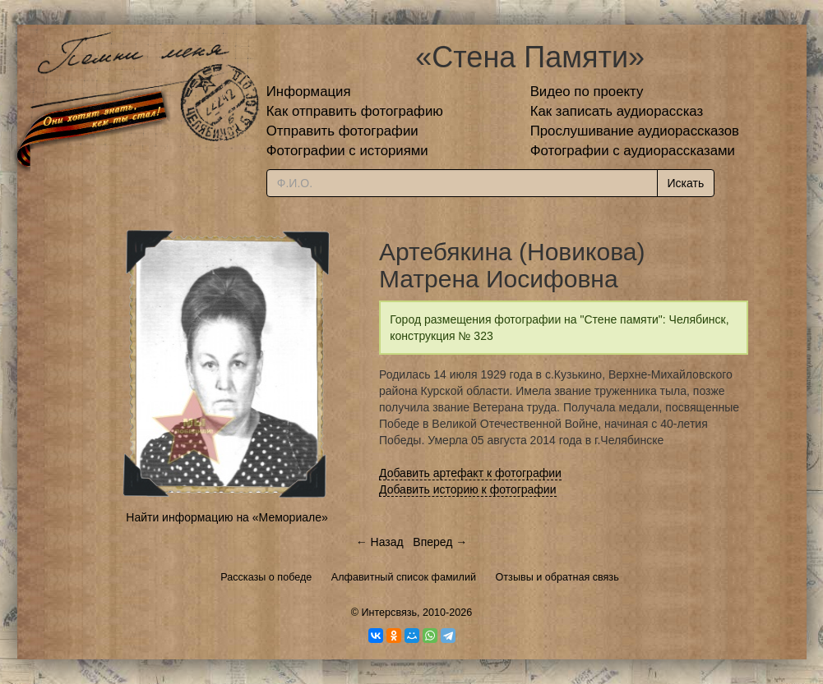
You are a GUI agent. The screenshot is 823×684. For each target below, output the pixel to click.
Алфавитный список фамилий (403, 577)
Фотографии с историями (347, 150)
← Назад (380, 542)
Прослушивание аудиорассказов (634, 131)
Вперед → (440, 542)
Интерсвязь (389, 612)
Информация (308, 91)
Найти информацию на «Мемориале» (226, 517)
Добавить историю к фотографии (468, 489)
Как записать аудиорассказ (617, 111)
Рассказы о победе (266, 577)
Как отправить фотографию (354, 111)
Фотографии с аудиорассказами (632, 150)
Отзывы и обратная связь (557, 577)
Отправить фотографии (342, 131)
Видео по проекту (587, 91)
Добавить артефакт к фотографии (470, 473)
